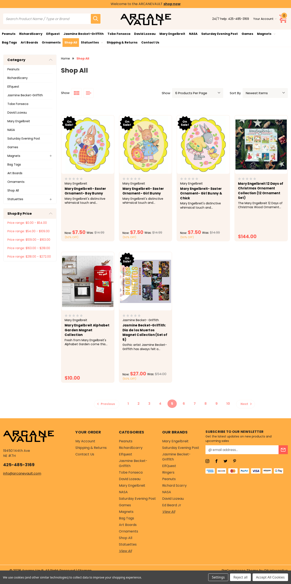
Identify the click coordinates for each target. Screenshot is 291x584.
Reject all (240, 577)
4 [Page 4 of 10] (160, 403)
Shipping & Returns (122, 42)
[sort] (265, 93)
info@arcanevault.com (22, 473)
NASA (193, 34)
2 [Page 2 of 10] (138, 403)
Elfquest (53, 34)
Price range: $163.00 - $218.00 (28, 248)
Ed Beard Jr (171, 505)
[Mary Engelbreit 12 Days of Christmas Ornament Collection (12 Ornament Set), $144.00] (261, 144)
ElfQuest (169, 465)
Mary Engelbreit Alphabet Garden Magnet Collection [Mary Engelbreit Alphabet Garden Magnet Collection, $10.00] (87, 330)
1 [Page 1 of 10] (128, 403)
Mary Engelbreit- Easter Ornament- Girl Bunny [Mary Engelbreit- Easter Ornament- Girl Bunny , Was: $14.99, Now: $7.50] (143, 191)
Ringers (168, 472)
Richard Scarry (174, 485)
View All (125, 551)
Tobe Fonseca (118, 34)
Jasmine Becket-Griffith (84, 34)
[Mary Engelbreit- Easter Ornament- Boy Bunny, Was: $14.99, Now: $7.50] (87, 144)
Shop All (70, 42)
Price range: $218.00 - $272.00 (29, 256)
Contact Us (150, 42)
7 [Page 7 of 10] (195, 403)
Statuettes (92, 42)
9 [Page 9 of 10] (216, 403)
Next (247, 404)
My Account (85, 441)
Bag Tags (9, 42)
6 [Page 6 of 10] (184, 403)
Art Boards (29, 42)
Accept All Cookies (270, 577)
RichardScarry (30, 34)
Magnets (266, 34)
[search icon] (96, 19)
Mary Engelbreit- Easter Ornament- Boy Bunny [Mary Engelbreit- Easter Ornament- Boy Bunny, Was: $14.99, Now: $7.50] (85, 191)
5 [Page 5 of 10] (172, 403)
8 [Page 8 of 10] (205, 403)
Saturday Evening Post (219, 34)
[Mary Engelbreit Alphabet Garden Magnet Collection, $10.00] (87, 281)
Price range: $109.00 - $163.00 (28, 240)
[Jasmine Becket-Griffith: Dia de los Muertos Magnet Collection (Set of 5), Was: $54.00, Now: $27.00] (145, 281)
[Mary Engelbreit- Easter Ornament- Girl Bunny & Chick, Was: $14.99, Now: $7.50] (203, 144)
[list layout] (89, 93)
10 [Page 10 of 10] (228, 403)
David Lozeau (145, 34)
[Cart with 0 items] (283, 18)
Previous (105, 404)
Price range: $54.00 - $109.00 (28, 231)
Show (166, 93)
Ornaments (51, 42)
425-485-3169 (238, 19)
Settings (218, 577)
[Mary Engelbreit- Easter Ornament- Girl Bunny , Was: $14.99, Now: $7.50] (145, 144)
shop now (172, 3)
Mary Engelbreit (172, 34)
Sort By (235, 93)
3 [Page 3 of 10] (149, 403)
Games (247, 34)
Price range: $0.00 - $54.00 (27, 223)
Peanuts (8, 34)
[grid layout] (77, 93)
